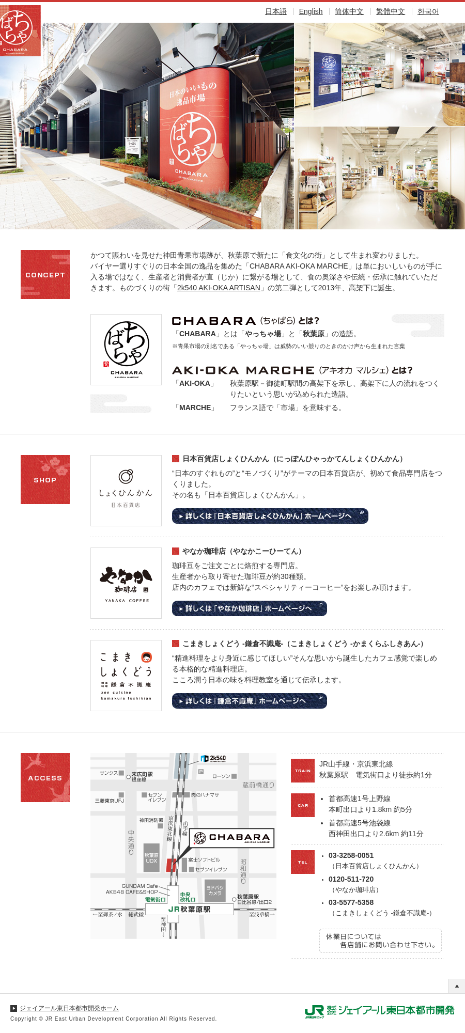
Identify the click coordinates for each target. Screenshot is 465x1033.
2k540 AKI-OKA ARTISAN (218, 288)
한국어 (428, 11)
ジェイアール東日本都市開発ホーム (69, 1008)
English (311, 11)
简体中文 (349, 11)
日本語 (276, 11)
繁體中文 (390, 11)
